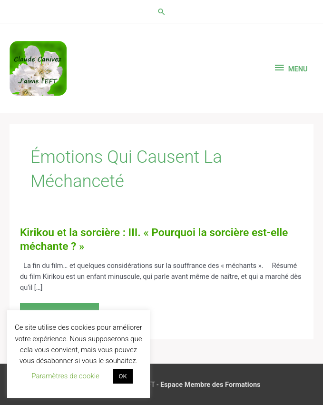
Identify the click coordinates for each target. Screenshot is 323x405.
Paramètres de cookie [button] (65, 376)
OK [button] (123, 376)
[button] (161, 11)
